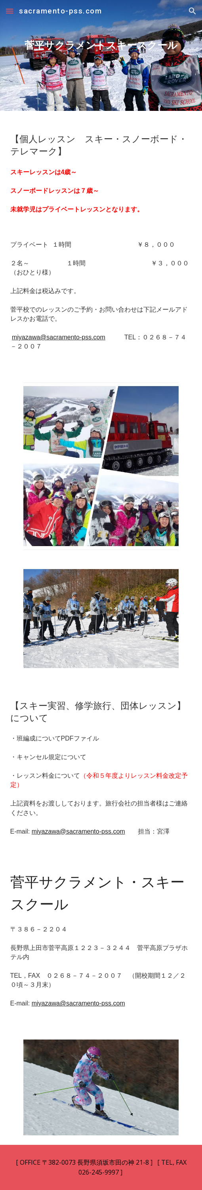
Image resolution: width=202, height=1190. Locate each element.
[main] (101, 55)
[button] (9, 11)
